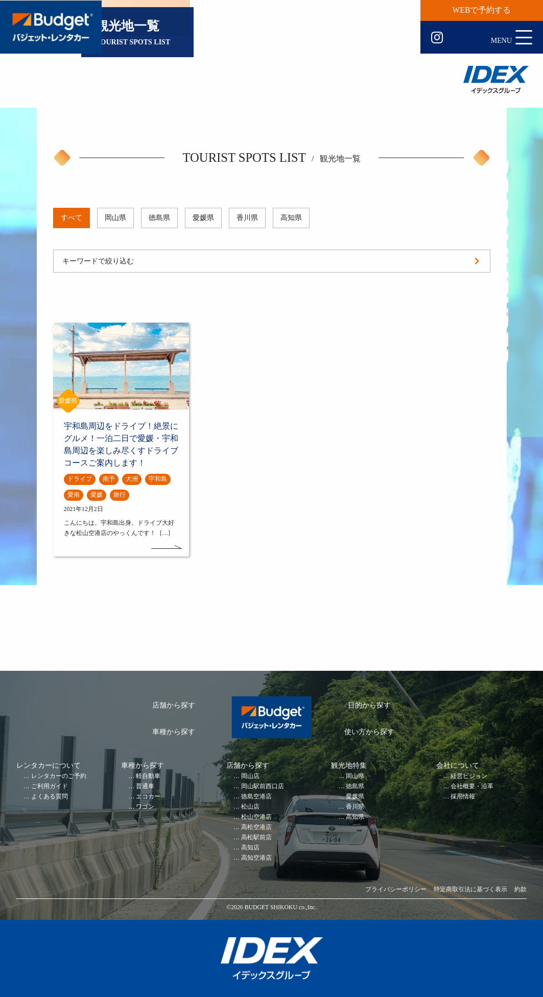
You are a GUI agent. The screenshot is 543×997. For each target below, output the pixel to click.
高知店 (250, 847)
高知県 (291, 218)
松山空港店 (256, 817)
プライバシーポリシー (396, 889)
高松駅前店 (256, 837)
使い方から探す (369, 732)
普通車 (145, 786)
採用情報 (463, 796)
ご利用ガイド (49, 786)
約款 (520, 889)
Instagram (437, 37)
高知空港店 (256, 858)
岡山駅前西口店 (262, 786)
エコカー (148, 796)
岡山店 (250, 776)
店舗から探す (173, 705)
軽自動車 (148, 776)
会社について (457, 765)
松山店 (250, 807)
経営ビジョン (469, 776)
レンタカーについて (48, 765)
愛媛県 (203, 218)
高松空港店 (256, 827)
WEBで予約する (482, 10)
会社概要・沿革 (472, 786)
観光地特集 (349, 765)
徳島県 (159, 218)
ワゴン (145, 807)
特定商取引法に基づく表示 (470, 889)
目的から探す (369, 705)
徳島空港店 (256, 796)
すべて (71, 218)
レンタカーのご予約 (58, 776)
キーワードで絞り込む (98, 261)
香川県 (247, 218)
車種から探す (173, 732)
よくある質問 (49, 796)
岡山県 (115, 218)
